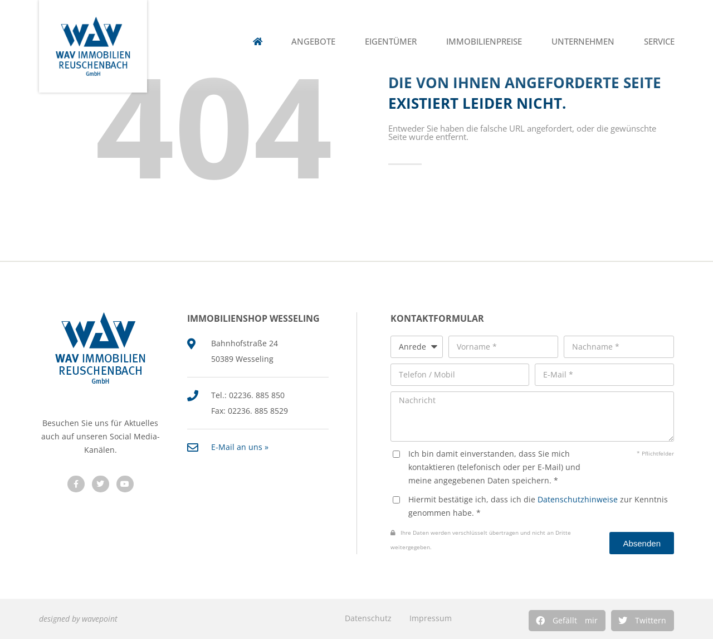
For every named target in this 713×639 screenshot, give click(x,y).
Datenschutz (368, 618)
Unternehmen (582, 41)
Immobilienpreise (484, 41)
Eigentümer (391, 41)
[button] (567, 620)
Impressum (430, 618)
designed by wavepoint (78, 618)
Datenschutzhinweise (578, 499)
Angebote (313, 41)
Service (659, 41)
